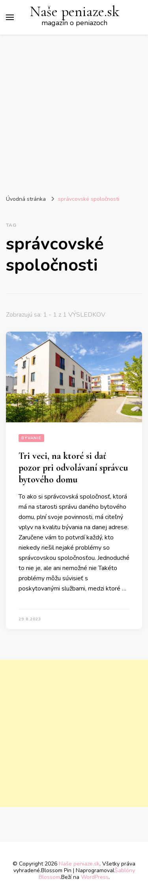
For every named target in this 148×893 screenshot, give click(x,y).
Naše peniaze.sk (74, 11)
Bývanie (31, 438)
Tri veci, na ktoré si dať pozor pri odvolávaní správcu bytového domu (73, 467)
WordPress (95, 877)
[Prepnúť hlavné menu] (10, 17)
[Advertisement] (74, 112)
